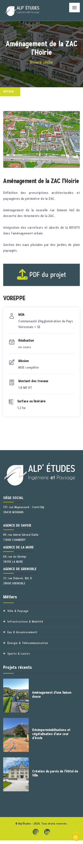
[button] (31, 161)
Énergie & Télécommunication (27, 643)
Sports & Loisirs (18, 653)
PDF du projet (41, 275)
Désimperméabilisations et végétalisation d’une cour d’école (51, 734)
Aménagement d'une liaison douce (52, 694)
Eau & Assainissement (22, 632)
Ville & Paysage (18, 611)
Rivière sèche (41, 62)
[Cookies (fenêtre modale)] (75, 836)
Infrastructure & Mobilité (25, 621)
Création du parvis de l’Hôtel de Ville (55, 773)
